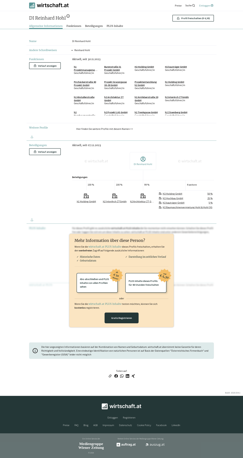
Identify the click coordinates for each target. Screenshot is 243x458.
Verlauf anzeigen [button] (45, 65)
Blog (86, 425)
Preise (66, 425)
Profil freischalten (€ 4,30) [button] (193, 18)
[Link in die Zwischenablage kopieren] (110, 376)
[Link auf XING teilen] (133, 376)
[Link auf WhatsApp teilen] (122, 376)
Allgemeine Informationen (46, 26)
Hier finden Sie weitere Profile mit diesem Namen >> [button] (104, 128)
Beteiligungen (94, 26)
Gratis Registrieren (121, 318)
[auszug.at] (155, 446)
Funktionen (73, 26)
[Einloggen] (206, 5)
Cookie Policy (144, 425)
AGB (95, 425)
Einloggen (113, 417)
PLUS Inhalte (115, 26)
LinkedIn (176, 425)
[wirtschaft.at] (49, 5)
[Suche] (190, 5)
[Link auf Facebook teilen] (116, 376)
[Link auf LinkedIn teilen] (127, 376)
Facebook (161, 425)
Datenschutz (125, 425)
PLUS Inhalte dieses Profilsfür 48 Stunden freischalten (147, 279)
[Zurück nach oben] (31, 137)
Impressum (108, 425)
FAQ (76, 425)
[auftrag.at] (126, 445)
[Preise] (178, 5)
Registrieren (129, 417)
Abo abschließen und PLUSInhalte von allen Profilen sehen (99, 280)
